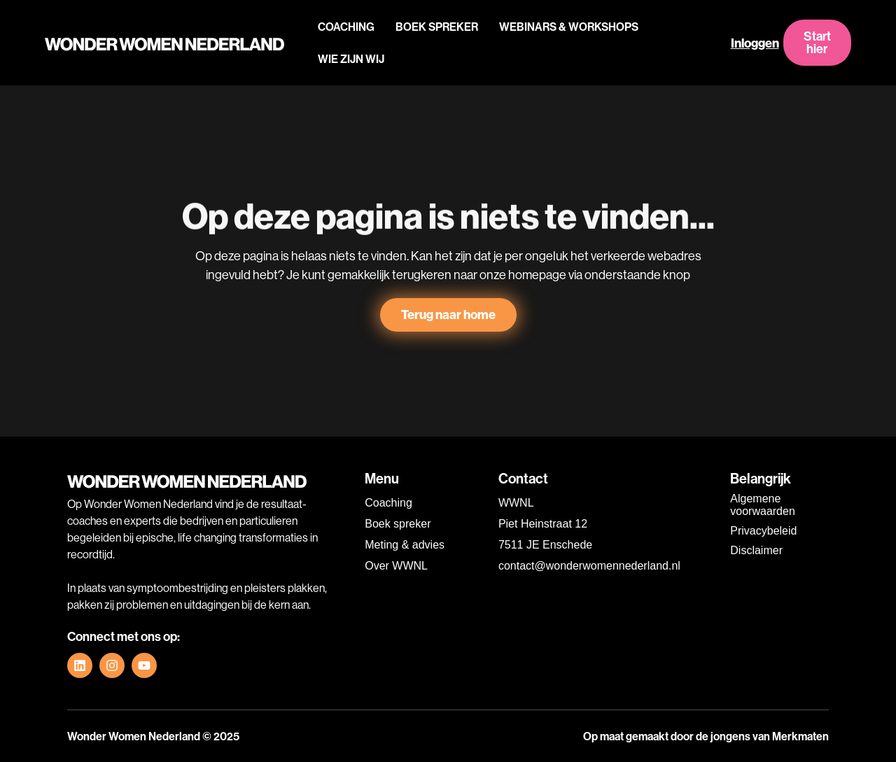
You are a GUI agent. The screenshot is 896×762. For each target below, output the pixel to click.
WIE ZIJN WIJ (351, 59)
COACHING (346, 27)
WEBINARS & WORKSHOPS (568, 27)
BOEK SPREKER (437, 27)
